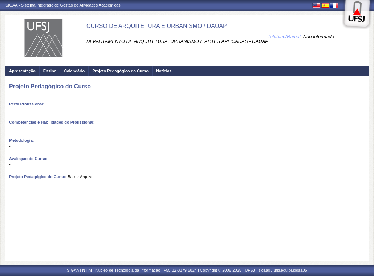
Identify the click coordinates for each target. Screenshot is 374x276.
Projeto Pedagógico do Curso (120, 71)
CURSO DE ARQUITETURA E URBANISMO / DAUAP (156, 26)
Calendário (74, 71)
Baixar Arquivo (80, 177)
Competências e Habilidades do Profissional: (51, 122)
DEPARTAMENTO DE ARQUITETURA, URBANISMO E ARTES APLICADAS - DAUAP (177, 41)
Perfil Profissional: (26, 104)
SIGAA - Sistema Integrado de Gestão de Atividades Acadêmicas (63, 5)
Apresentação (22, 71)
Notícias (164, 71)
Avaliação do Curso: (28, 158)
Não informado (318, 36)
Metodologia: (21, 140)
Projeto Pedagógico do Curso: (37, 177)
